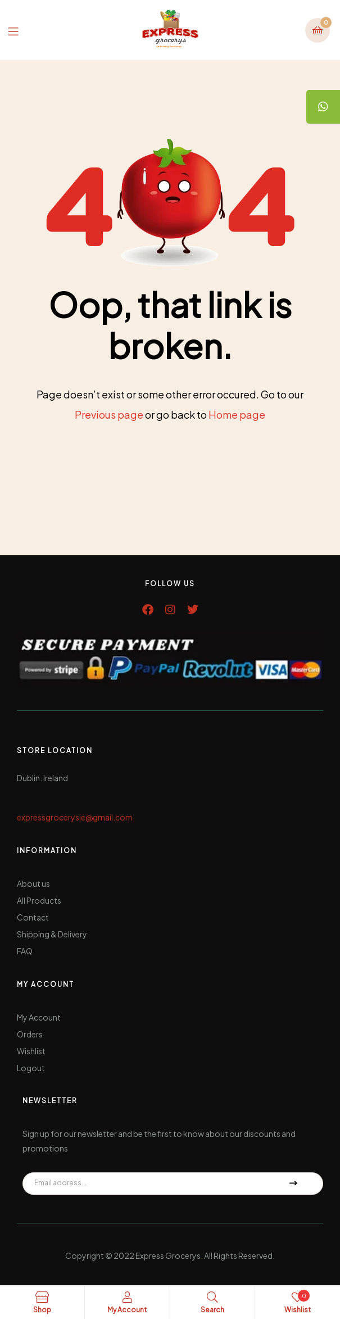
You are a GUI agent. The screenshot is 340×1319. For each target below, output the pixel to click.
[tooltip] (323, 107)
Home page (236, 414)
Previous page (109, 414)
